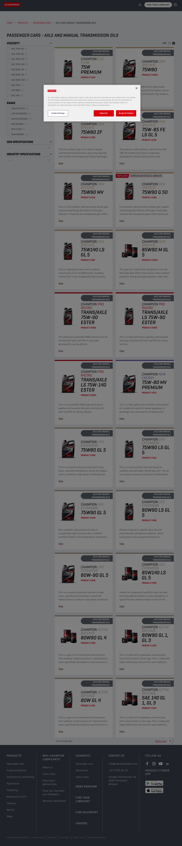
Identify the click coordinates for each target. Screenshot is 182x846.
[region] (92, 103)
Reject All (104, 113)
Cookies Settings (58, 113)
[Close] (136, 88)
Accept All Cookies (126, 113)
